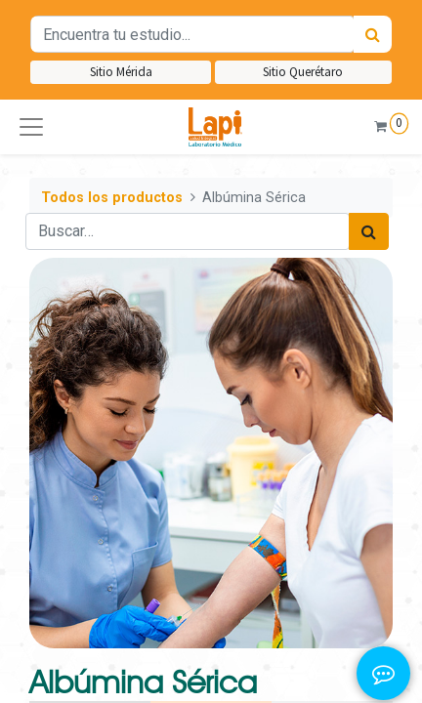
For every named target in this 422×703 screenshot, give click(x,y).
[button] (31, 126)
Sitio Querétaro (303, 71)
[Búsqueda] (373, 34)
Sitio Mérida (121, 71)
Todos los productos (112, 197)
